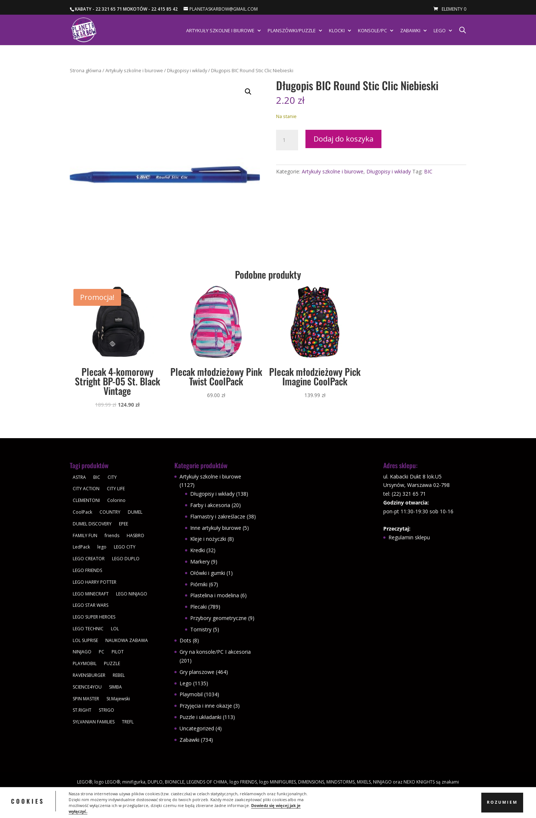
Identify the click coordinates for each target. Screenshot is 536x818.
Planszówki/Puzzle (292, 31)
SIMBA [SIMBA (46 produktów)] (115, 687)
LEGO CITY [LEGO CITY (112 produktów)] (124, 547)
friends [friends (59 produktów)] (112, 535)
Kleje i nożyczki (208, 538)
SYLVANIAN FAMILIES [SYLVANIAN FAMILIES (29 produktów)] (94, 722)
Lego (440, 31)
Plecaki (198, 606)
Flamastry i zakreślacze (217, 516)
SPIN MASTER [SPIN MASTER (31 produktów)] (86, 699)
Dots (185, 640)
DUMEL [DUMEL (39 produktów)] (135, 512)
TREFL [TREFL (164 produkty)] (128, 722)
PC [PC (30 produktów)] (101, 652)
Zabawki (410, 31)
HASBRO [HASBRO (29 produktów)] (135, 535)
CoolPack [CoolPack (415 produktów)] (82, 512)
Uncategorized (197, 728)
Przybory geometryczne (218, 618)
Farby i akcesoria (210, 505)
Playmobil (191, 694)
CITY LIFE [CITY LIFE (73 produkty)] (116, 488)
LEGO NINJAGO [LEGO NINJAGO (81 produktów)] (131, 594)
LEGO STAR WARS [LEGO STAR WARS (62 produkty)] (90, 605)
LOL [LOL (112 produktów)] (115, 629)
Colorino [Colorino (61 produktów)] (116, 500)
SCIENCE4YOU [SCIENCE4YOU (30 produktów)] (87, 687)
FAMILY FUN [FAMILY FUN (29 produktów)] (85, 535)
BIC (428, 171)
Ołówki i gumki (207, 572)
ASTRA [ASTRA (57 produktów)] (79, 477)
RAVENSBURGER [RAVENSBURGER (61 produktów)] (89, 675)
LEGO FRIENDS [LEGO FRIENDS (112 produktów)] (87, 570)
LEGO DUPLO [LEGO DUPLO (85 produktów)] (126, 558)
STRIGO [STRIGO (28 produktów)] (106, 710)
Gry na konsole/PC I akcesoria (215, 651)
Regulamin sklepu (409, 537)
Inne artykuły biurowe (215, 527)
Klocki (337, 31)
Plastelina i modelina (214, 595)
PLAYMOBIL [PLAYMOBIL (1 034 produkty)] (85, 663)
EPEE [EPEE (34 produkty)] (123, 524)
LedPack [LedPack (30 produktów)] (81, 547)
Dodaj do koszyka (343, 139)
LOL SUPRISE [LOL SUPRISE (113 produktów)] (85, 640)
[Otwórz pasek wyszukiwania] (462, 30)
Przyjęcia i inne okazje (206, 705)
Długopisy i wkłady (187, 70)
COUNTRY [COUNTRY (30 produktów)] (109, 512)
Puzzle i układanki (200, 717)
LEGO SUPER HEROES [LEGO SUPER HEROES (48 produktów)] (94, 617)
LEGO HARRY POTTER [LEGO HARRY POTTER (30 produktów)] (94, 582)
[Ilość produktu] (287, 140)
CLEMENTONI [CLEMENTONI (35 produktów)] (86, 500)
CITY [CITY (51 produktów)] (112, 477)
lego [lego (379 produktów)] (101, 547)
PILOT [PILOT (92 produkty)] (118, 652)
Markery (200, 561)
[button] (248, 91)
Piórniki (198, 584)
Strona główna (85, 70)
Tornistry (200, 629)
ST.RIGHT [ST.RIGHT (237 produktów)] (82, 710)
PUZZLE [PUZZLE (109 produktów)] (112, 663)
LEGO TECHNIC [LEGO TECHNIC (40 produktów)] (88, 629)
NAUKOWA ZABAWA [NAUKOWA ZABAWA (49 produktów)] (126, 640)
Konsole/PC (372, 31)
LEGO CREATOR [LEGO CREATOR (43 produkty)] (89, 558)
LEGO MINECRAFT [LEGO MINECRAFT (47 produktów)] (91, 594)
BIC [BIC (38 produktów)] (96, 477)
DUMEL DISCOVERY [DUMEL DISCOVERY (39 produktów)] (92, 524)
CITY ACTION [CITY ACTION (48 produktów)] (86, 488)
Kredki (197, 550)
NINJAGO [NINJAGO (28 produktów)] (82, 652)
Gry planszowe (197, 671)
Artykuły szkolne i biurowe (220, 31)
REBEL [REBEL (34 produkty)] (119, 675)
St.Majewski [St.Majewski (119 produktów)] (118, 699)
